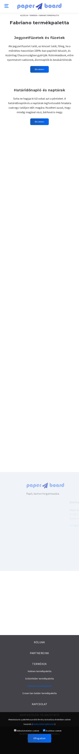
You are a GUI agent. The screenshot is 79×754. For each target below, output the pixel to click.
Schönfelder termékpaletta (39, 678)
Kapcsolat (39, 704)
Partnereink (39, 653)
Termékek (33, 15)
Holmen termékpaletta (39, 671)
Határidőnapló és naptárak (39, 90)
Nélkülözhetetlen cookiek (26, 730)
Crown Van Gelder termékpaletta (39, 693)
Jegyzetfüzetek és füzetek (39, 38)
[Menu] (6, 5)
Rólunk (39, 642)
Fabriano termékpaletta (49, 15)
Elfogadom (40, 738)
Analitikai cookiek (52, 730)
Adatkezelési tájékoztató (44, 724)
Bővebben (39, 69)
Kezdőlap (24, 15)
